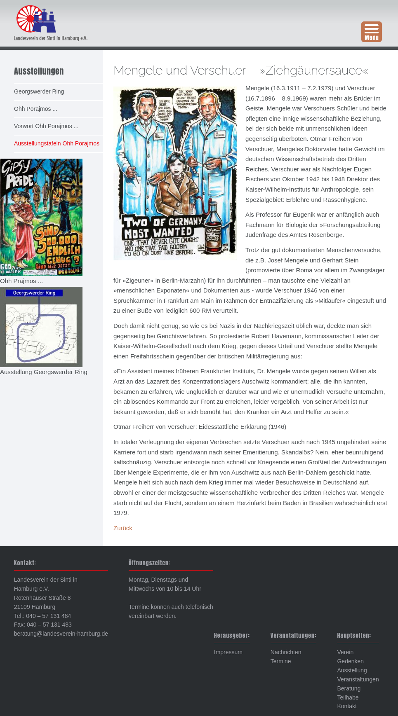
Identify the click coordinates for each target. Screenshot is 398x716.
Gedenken (350, 661)
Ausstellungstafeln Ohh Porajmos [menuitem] (56, 143)
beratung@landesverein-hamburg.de (61, 633)
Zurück (122, 527)
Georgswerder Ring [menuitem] (39, 91)
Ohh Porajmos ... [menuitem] (35, 108)
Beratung (348, 688)
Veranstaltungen (358, 679)
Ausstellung (352, 670)
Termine (281, 661)
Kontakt (346, 706)
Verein (345, 652)
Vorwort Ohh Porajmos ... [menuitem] (46, 126)
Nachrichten (286, 652)
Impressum (228, 652)
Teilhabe (347, 697)
